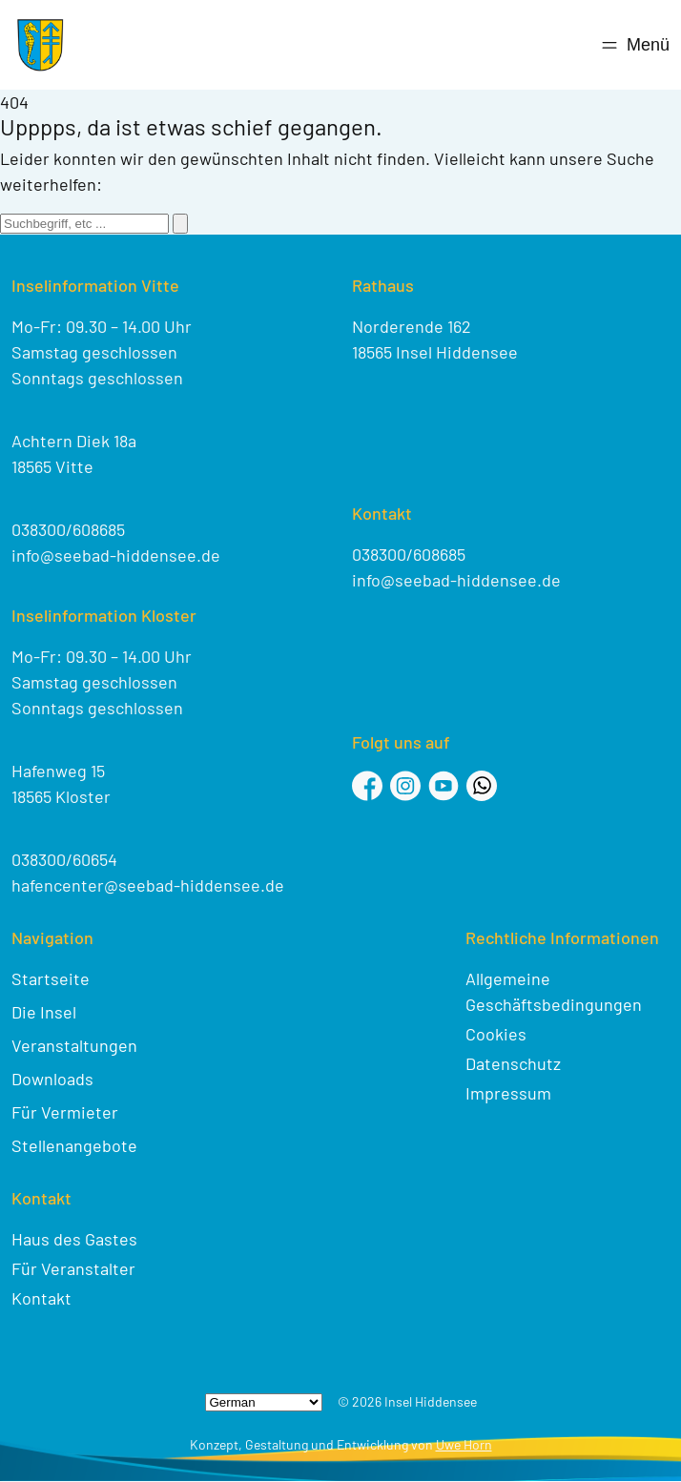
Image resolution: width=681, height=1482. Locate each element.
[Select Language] (263, 1402)
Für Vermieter (64, 1111)
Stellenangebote (74, 1145)
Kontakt (41, 1297)
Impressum (508, 1092)
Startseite (50, 978)
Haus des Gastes (74, 1238)
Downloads (52, 1078)
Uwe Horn (464, 1444)
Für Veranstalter (73, 1268)
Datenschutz (513, 1063)
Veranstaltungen (74, 1045)
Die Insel (43, 1011)
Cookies (495, 1033)
